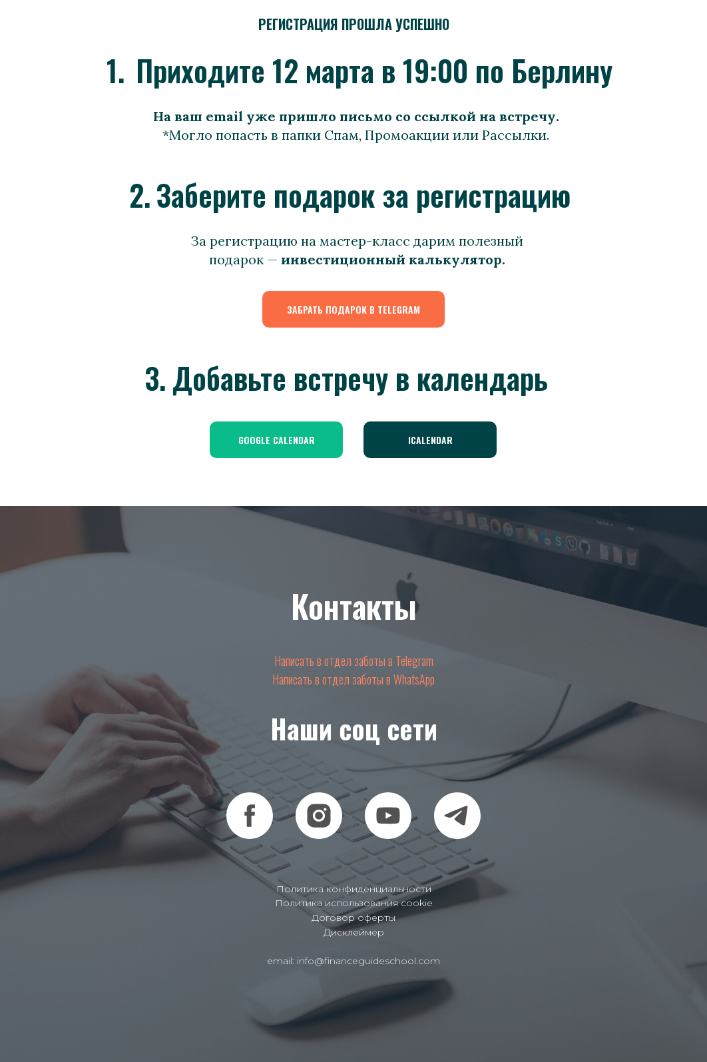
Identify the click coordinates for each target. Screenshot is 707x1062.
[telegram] (457, 815)
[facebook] (249, 815)
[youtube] (388, 815)
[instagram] (319, 815)
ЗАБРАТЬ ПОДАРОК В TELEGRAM (353, 309)
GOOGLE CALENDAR (276, 440)
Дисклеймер (354, 932)
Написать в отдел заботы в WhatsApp (353, 679)
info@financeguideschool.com (368, 961)
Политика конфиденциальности (353, 889)
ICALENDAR (430, 440)
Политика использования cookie (354, 903)
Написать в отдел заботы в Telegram (353, 660)
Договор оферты (353, 918)
